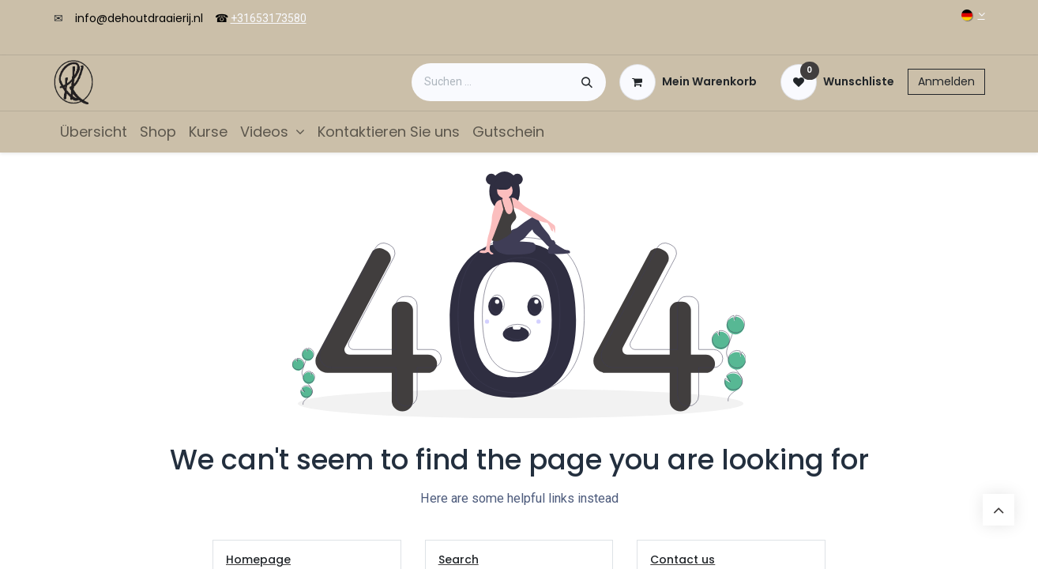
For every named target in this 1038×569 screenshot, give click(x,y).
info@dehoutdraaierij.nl (139, 18)
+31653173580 (269, 18)
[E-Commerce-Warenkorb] (688, 82)
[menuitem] (94, 132)
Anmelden (946, 81)
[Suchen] (587, 82)
